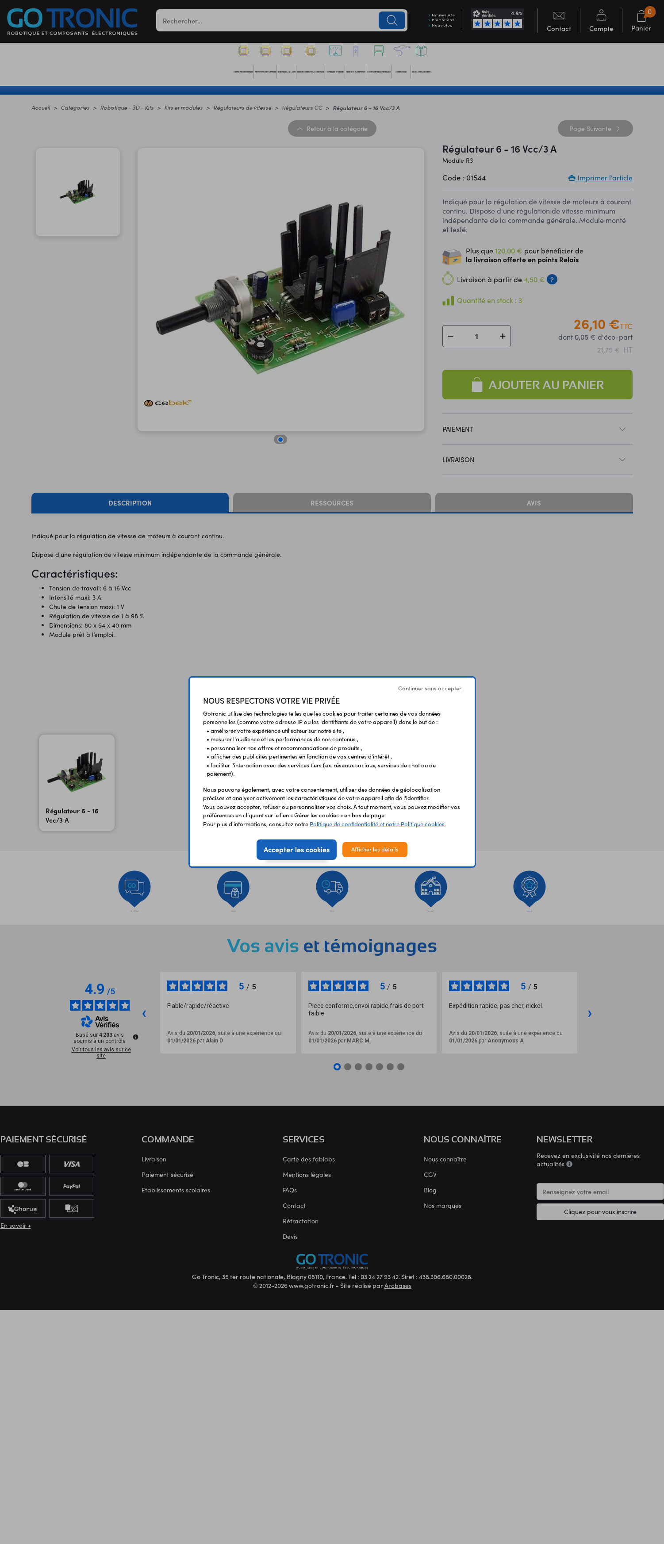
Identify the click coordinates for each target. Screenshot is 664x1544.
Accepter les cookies (297, 849)
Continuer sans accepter (429, 688)
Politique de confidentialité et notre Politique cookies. (378, 824)
